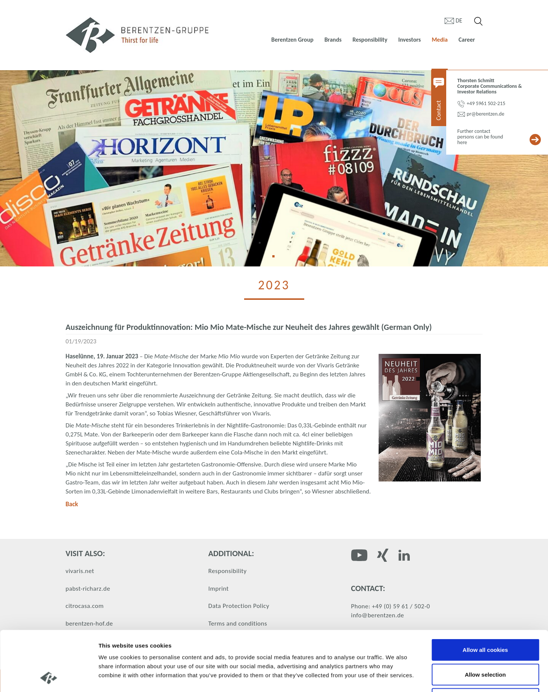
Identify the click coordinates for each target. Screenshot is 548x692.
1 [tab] (276, 259)
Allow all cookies (485, 593)
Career (467, 39)
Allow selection (485, 618)
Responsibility (369, 39)
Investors (409, 39)
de (459, 20)
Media (439, 39)
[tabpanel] (274, 168)
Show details (394, 677)
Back (72, 504)
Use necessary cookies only (485, 642)
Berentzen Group (292, 39)
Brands (333, 39)
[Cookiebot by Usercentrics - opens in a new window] (49, 677)
